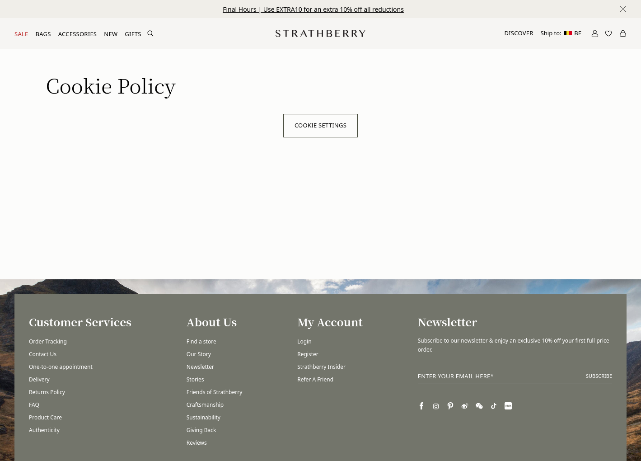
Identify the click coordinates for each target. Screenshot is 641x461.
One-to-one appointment (61, 367)
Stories (195, 379)
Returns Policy (47, 392)
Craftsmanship (205, 405)
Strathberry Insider (321, 367)
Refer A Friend (315, 379)
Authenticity (44, 430)
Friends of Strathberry (215, 392)
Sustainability (203, 417)
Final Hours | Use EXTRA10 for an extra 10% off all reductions (313, 9)
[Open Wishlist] (608, 33)
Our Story (199, 354)
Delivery (39, 379)
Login (304, 341)
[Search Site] (150, 33)
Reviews (197, 443)
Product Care (45, 417)
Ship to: (561, 33)
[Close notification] (623, 9)
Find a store (201, 341)
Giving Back (201, 430)
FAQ (34, 405)
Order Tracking (48, 341)
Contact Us (42, 354)
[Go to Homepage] (321, 33)
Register (307, 354)
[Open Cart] (623, 33)
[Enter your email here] (515, 376)
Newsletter (200, 367)
